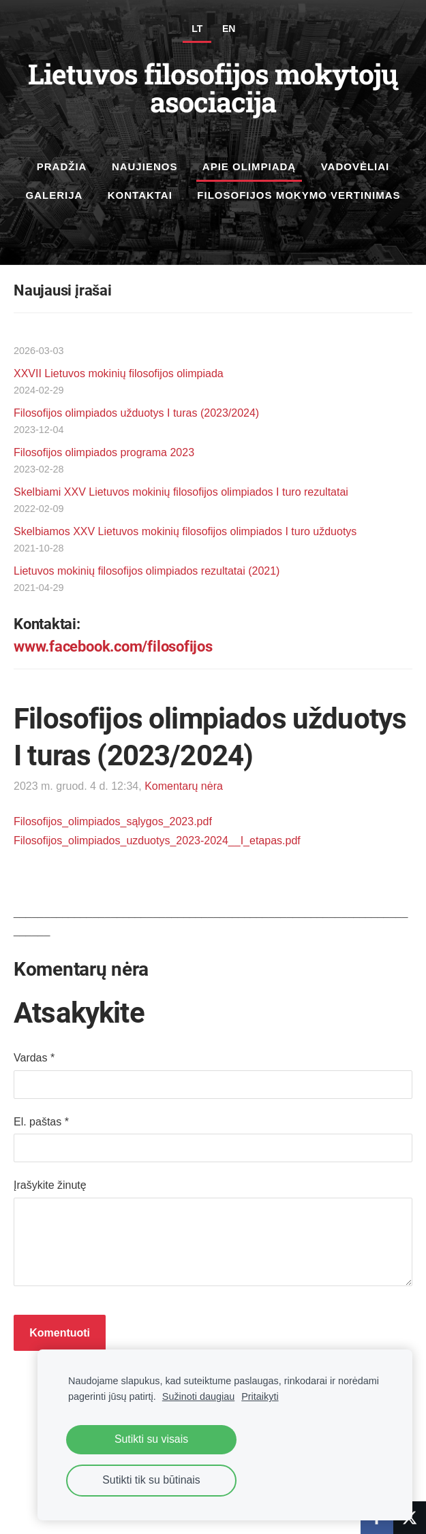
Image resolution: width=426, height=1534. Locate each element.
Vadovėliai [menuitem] (355, 166)
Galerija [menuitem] (53, 195)
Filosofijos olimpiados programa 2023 (104, 452)
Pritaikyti (259, 1396)
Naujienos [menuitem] (145, 166)
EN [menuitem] (228, 28)
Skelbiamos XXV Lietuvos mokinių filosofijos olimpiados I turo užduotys (185, 531)
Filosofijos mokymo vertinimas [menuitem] (298, 195)
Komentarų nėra (183, 786)
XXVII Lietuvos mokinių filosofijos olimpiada (119, 373)
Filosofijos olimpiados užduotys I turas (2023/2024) (136, 413)
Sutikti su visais (151, 1439)
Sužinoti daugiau (198, 1396)
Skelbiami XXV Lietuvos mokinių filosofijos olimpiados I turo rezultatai (181, 492)
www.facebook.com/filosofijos (113, 646)
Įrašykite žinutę (50, 1185)
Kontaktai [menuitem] (140, 195)
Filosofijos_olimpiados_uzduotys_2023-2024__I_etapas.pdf (157, 840)
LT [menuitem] (197, 28)
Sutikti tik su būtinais (151, 1480)
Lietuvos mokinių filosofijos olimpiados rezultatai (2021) (146, 571)
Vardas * (34, 1058)
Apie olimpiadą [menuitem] (249, 166)
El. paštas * (41, 1122)
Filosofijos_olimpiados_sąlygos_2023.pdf (113, 821)
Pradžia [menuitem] (62, 166)
